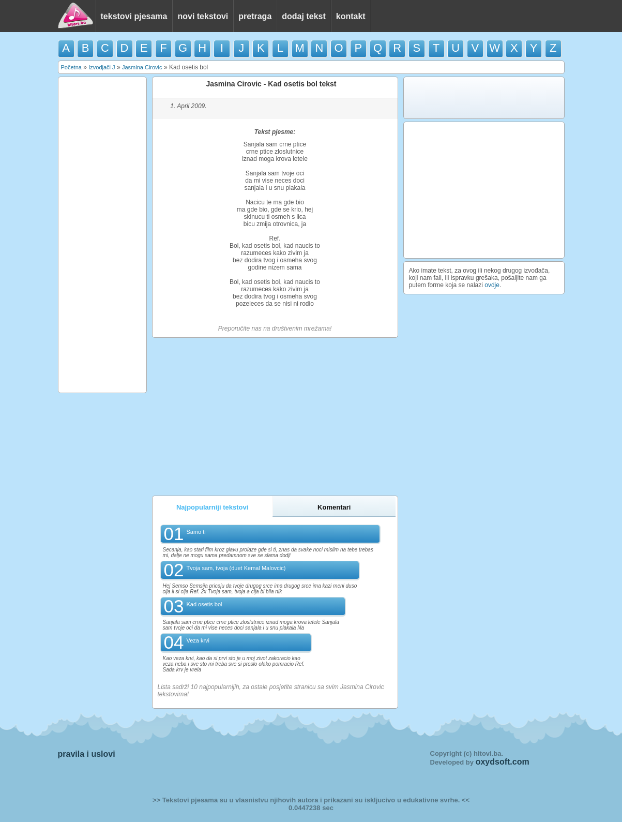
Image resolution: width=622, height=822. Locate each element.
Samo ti (195, 532)
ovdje (491, 285)
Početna (71, 67)
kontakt (351, 16)
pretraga (254, 16)
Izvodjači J (101, 67)
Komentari (334, 507)
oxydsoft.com (502, 761)
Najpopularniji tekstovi (212, 507)
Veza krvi (197, 640)
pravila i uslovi (86, 754)
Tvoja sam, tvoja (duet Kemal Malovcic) (235, 568)
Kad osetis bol (204, 604)
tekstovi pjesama (134, 16)
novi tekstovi (202, 16)
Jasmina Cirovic (142, 67)
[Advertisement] (102, 235)
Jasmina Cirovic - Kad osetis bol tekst (271, 84)
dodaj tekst (303, 16)
